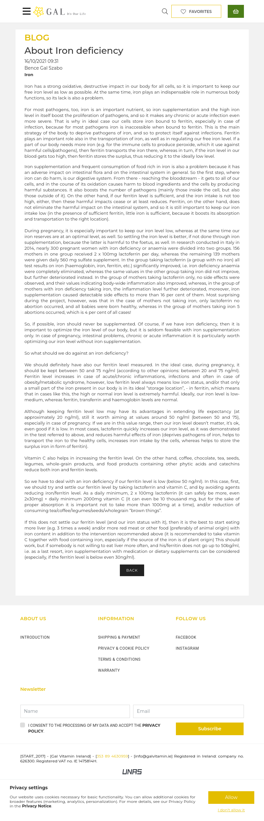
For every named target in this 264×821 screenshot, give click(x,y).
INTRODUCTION (35, 637)
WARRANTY (109, 670)
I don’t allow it (231, 809)
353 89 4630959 (112, 756)
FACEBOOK (186, 637)
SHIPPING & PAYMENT (119, 637)
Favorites (200, 11)
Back (132, 570)
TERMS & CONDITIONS (119, 659)
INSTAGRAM (187, 648)
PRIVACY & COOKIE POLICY (123, 648)
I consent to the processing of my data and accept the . (94, 728)
